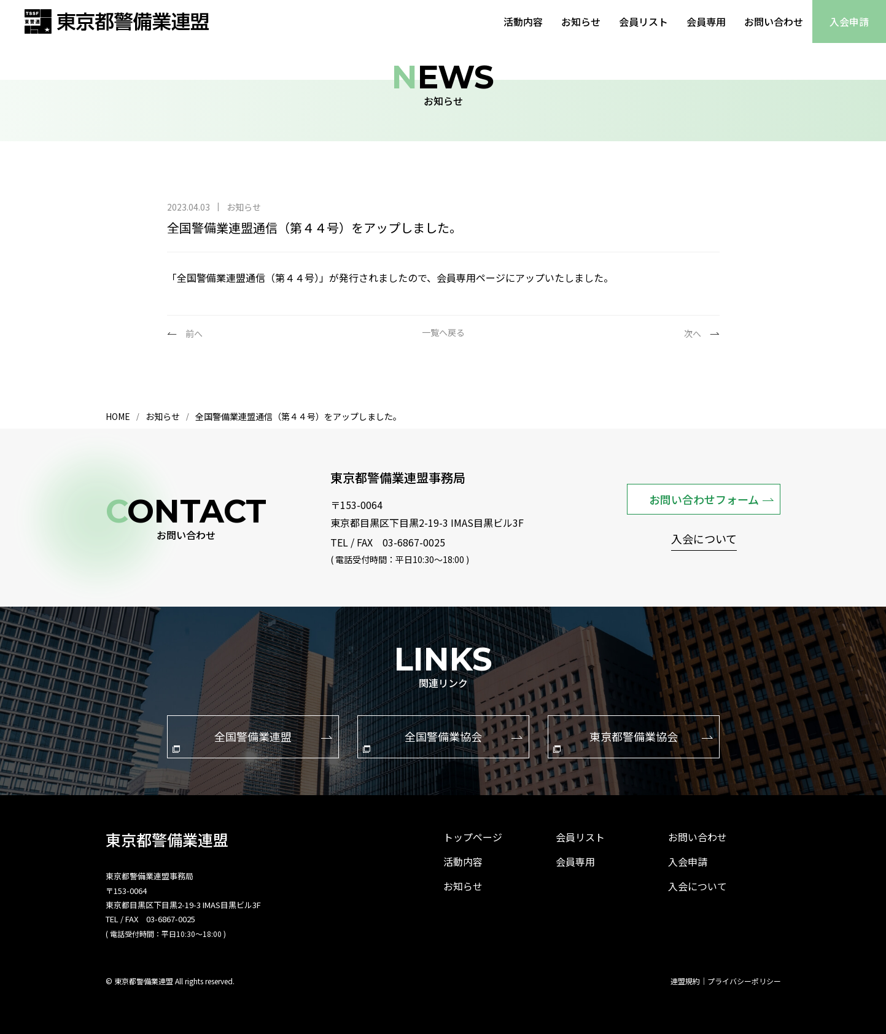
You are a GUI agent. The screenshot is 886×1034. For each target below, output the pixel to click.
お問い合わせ (773, 21)
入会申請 (849, 21)
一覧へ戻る (443, 333)
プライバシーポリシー (744, 981)
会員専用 (706, 21)
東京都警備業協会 (633, 740)
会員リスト (643, 21)
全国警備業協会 (443, 740)
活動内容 (523, 21)
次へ (692, 333)
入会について (704, 539)
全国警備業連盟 (252, 740)
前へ (194, 333)
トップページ (472, 837)
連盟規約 (685, 981)
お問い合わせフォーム (711, 499)
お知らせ (580, 21)
